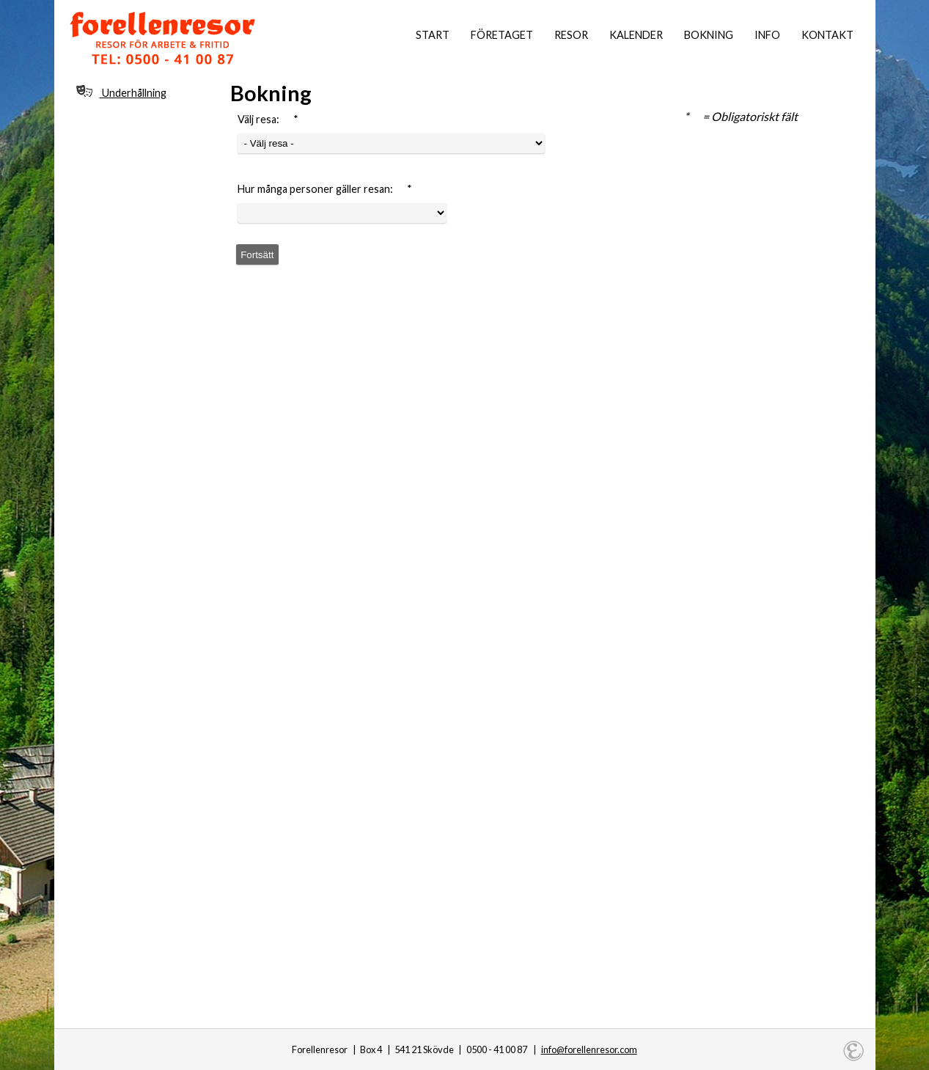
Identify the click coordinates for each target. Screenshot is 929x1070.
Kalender (636, 35)
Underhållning (121, 92)
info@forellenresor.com (589, 1049)
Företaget (502, 35)
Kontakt (827, 35)
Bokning (708, 35)
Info (767, 35)
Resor (571, 35)
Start (432, 35)
